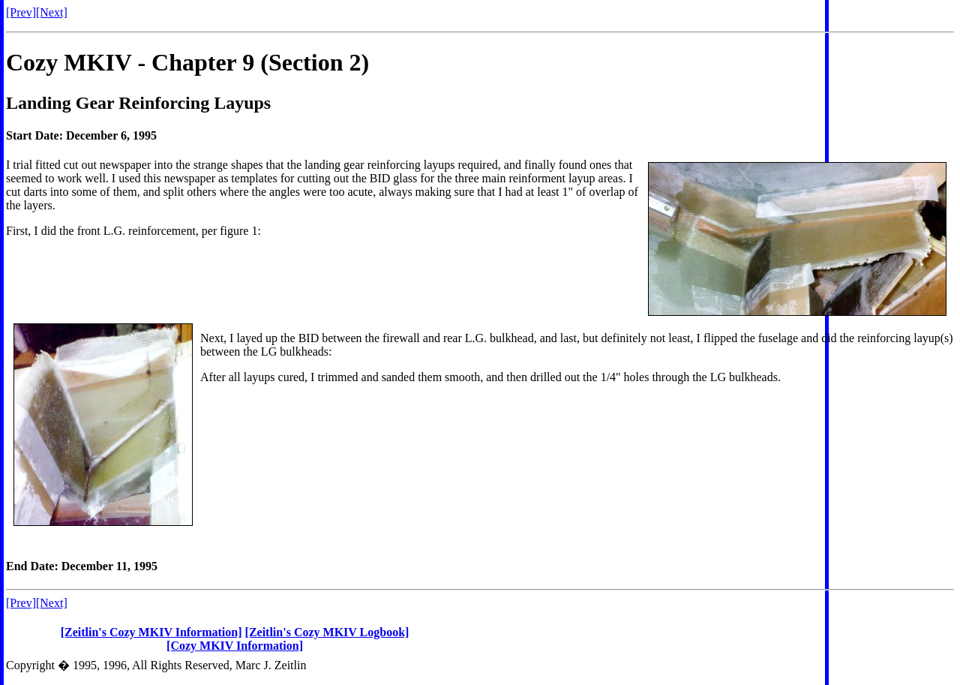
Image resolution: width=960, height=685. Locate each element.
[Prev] (21, 12)
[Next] (52, 12)
